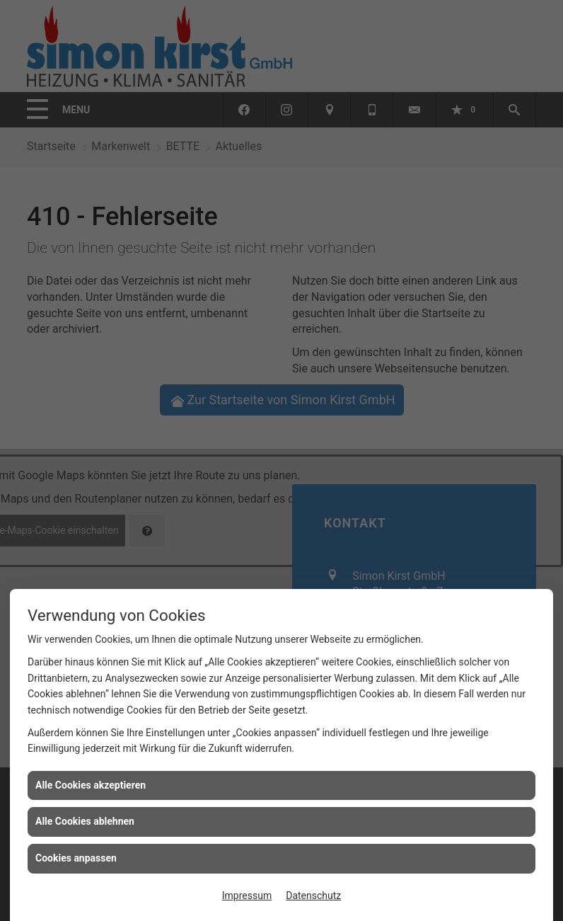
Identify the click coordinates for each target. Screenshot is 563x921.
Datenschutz (313, 895)
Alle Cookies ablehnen (84, 821)
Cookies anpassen (76, 858)
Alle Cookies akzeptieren (90, 785)
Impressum (247, 895)
